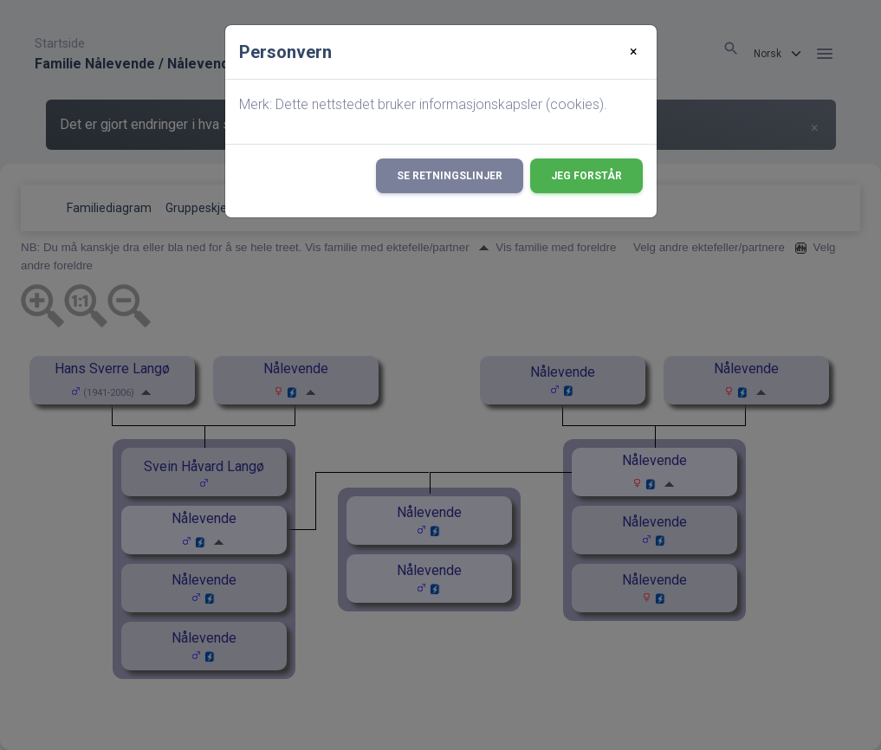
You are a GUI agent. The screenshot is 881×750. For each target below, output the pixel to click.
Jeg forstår (586, 176)
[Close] (634, 52)
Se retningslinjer (449, 176)
